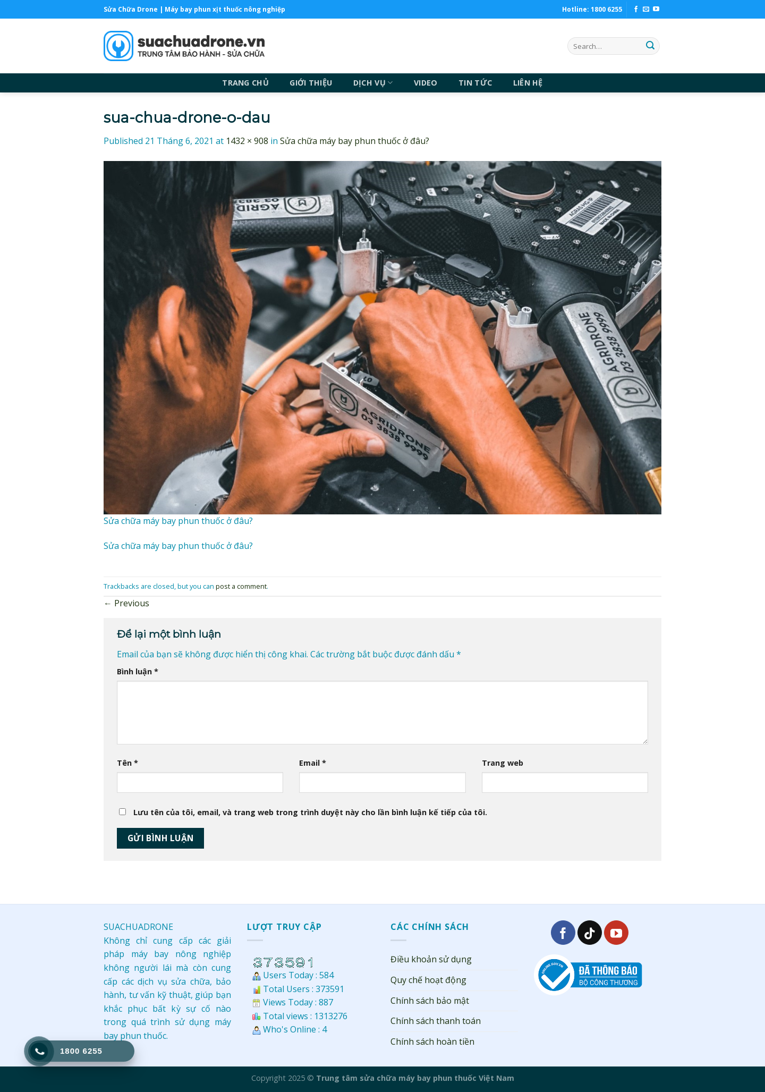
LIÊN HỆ (528, 83)
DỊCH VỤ (373, 83)
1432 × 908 (247, 141)
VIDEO (425, 83)
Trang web (502, 763)
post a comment (241, 586)
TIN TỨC (475, 83)
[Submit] (650, 46)
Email (312, 763)
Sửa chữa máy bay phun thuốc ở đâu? (354, 141)
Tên (127, 763)
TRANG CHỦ (245, 83)
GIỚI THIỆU (311, 83)
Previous (126, 603)
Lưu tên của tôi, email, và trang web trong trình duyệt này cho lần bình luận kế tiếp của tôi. (310, 812)
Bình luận (137, 671)
